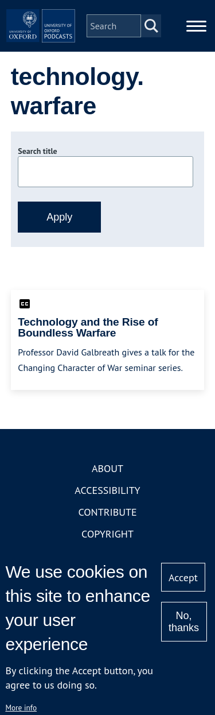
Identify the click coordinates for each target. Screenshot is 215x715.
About (107, 468)
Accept (183, 577)
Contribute (107, 512)
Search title (37, 151)
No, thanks (184, 621)
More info (21, 707)
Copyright (107, 533)
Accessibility (107, 490)
